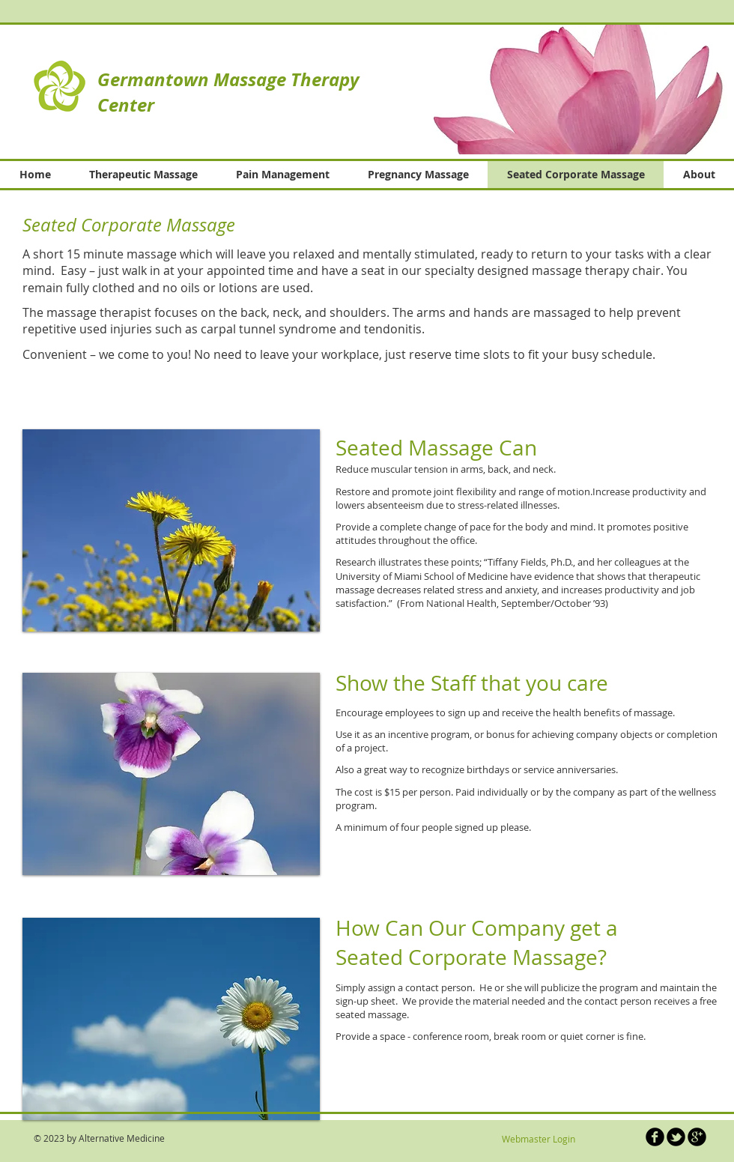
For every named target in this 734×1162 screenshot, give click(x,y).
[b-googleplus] (697, 1137)
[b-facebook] (655, 1137)
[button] (561, 88)
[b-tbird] (676, 1137)
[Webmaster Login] (538, 1138)
